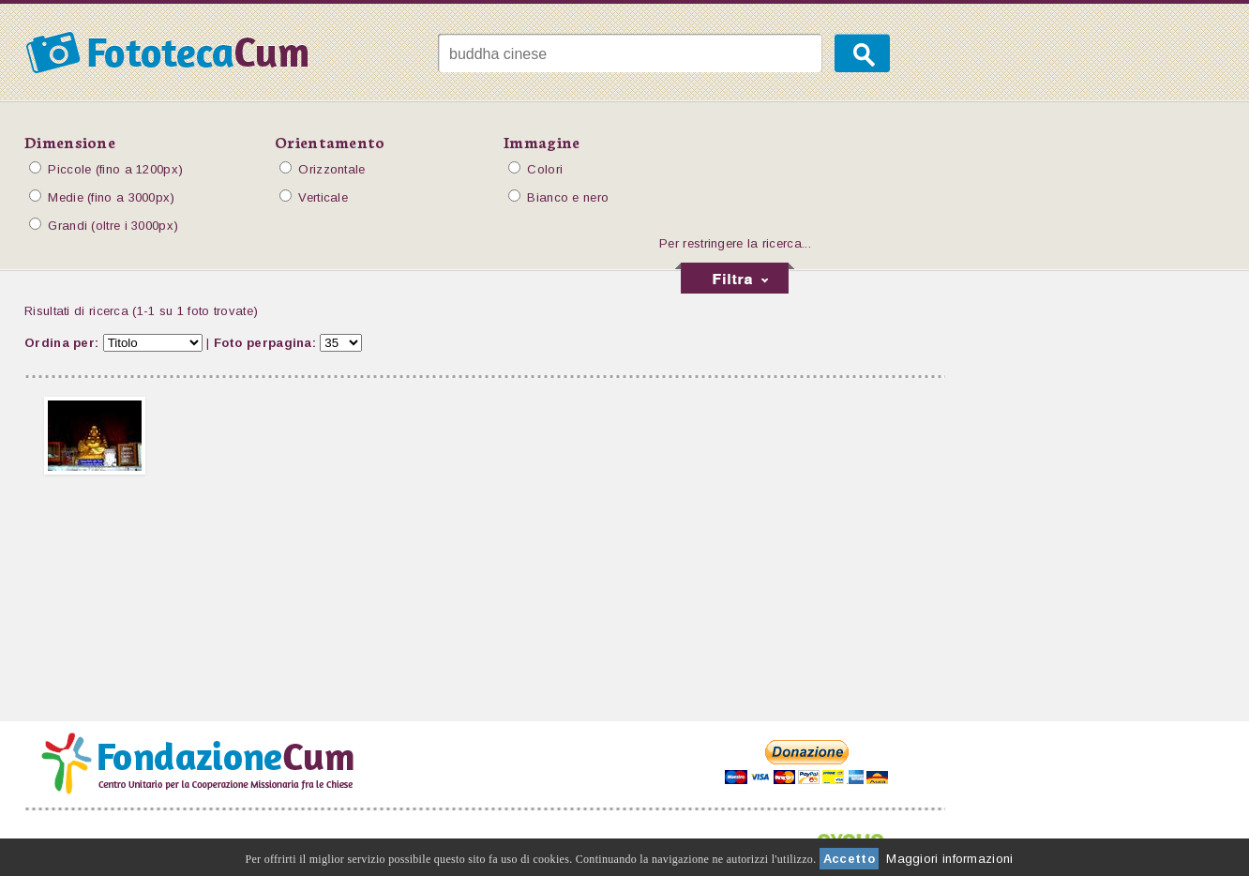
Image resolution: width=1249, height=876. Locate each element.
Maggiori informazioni (949, 859)
